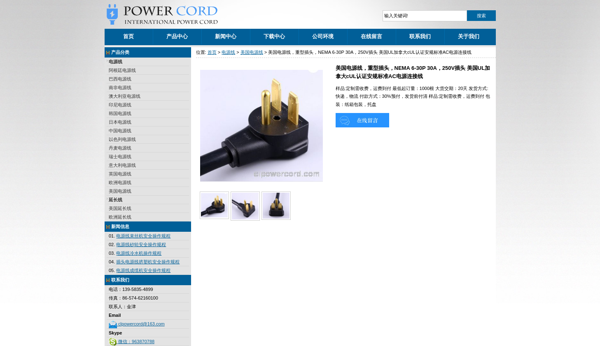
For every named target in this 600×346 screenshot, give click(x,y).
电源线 (115, 61)
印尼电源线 (120, 104)
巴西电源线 (120, 78)
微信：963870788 (131, 341)
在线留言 (371, 36)
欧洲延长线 (120, 217)
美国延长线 (120, 208)
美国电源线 (120, 191)
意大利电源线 (122, 165)
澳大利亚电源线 (124, 96)
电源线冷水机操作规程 (138, 253)
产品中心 (177, 36)
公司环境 (323, 36)
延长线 (115, 199)
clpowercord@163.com (137, 323)
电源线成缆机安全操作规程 (143, 270)
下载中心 (274, 36)
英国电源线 (120, 173)
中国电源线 (120, 130)
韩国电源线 (120, 113)
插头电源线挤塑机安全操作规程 (148, 261)
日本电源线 (120, 122)
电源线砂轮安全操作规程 (141, 244)
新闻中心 (225, 36)
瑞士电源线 (120, 156)
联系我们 (420, 36)
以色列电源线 (122, 139)
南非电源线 (120, 87)
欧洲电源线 (120, 182)
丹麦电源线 (120, 147)
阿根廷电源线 (122, 70)
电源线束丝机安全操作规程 (143, 235)
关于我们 (468, 36)
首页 (128, 36)
